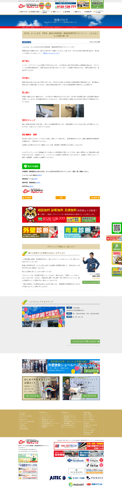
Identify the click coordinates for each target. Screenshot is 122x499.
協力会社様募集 (24, 428)
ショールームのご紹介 (98, 11)
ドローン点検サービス (90, 416)
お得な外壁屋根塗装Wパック (69, 425)
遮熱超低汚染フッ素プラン (48, 421)
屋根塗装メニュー (67, 412)
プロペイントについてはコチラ (90, 282)
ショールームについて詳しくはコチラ (84, 341)
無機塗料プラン (45, 427)
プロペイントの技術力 (45, 11)
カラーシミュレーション (90, 428)
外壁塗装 (24, 42)
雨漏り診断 (87, 412)
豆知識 (29, 42)
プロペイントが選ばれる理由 (27, 421)
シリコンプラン (45, 414)
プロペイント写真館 (89, 430)
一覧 (60, 197)
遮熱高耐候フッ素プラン (69, 416)
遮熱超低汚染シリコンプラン (48, 419)
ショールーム (24, 417)
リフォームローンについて (91, 421)
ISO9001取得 (88, 434)
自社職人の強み (34, 11)
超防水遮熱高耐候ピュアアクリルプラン (51, 423)
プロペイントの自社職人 (26, 416)
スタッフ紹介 (24, 423)
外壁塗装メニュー (45, 412)
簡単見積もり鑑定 (89, 432)
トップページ (24, 412)
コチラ (40, 175)
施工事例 (66, 11)
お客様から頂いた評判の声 (91, 425)
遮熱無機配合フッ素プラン (48, 425)
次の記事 (28, 197)
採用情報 (23, 425)
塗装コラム (77, 11)
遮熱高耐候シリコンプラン (70, 417)
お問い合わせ (24, 427)
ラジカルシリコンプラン (47, 416)
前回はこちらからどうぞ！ (51, 53)
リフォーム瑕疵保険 (89, 419)
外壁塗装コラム (88, 427)
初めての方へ (23, 12)
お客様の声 (88, 11)
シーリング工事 (88, 417)
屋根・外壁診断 (88, 414)
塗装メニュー (55, 12)
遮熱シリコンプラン (46, 417)
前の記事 (94, 197)
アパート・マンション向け (69, 427)
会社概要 (23, 414)
